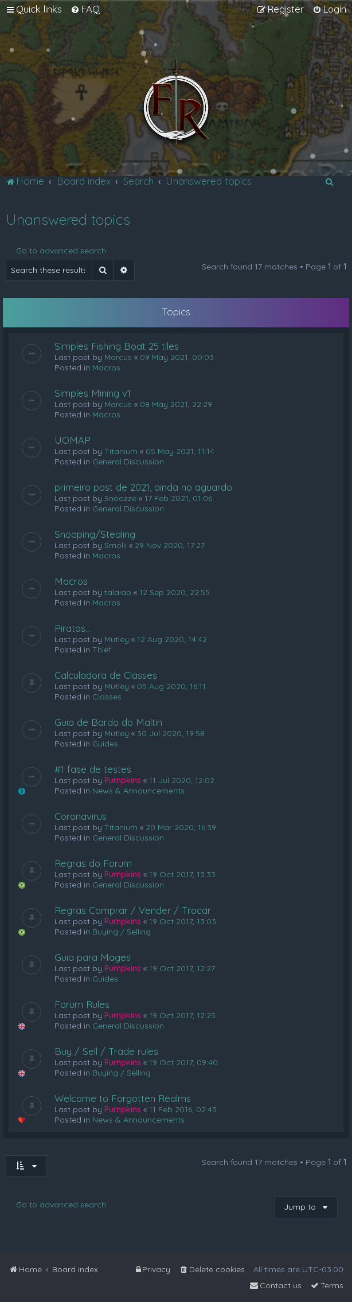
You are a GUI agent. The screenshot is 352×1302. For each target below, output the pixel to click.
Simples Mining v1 (92, 393)
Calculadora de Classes (105, 675)
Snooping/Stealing (94, 534)
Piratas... (72, 628)
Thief (101, 649)
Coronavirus (80, 816)
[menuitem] (85, 9)
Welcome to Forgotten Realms (122, 1098)
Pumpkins (122, 780)
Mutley (116, 639)
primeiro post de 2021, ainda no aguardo (143, 487)
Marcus (118, 357)
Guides (105, 743)
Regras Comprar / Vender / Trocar (132, 910)
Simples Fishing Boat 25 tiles (116, 346)
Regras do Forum (93, 863)
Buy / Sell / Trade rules (106, 1051)
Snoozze (120, 498)
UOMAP (72, 440)
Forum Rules (81, 1004)
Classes (107, 696)
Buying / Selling (121, 931)
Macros (106, 367)
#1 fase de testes (92, 769)
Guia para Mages (92, 957)
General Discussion (128, 461)
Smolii (115, 545)
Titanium (121, 451)
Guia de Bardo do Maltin (108, 722)
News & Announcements (138, 790)
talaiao (117, 592)
